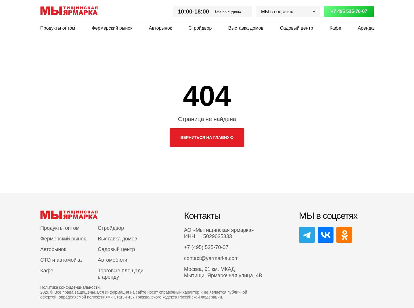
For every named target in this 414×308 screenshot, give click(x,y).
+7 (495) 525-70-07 (206, 247)
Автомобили (112, 260)
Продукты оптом (57, 28)
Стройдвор (200, 28)
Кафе (335, 28)
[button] (288, 11)
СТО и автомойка (61, 260)
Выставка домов (245, 28)
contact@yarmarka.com (211, 258)
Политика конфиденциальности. (70, 287)
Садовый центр (296, 28)
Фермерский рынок (112, 28)
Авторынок (160, 28)
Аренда (366, 28)
